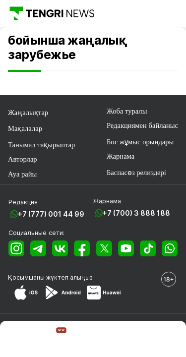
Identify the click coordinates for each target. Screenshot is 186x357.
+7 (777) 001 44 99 (51, 214)
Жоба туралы (127, 111)
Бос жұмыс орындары (140, 142)
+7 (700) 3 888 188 (136, 213)
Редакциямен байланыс (142, 125)
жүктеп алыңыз (69, 277)
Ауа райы (22, 174)
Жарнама (120, 156)
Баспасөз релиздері (136, 173)
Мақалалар (25, 128)
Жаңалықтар (28, 113)
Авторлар (22, 159)
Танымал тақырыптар (41, 145)
